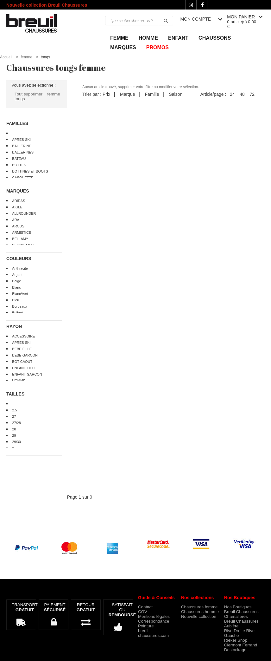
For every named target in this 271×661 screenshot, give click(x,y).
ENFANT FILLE (24, 368)
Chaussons (215, 38)
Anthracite (20, 268)
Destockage (235, 649)
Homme (148, 38)
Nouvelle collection (198, 616)
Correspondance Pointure (153, 623)
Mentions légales (154, 616)
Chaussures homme (200, 611)
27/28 (16, 423)
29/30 (16, 442)
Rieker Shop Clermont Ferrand (240, 642)
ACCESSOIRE (23, 336)
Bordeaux (19, 306)
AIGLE (17, 207)
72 (252, 94)
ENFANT (178, 38)
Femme (119, 38)
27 (14, 416)
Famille (152, 94)
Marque (127, 94)
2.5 (14, 410)
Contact (145, 607)
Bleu (15, 300)
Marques (123, 47)
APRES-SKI (21, 139)
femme (26, 57)
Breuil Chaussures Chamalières (241, 614)
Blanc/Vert (20, 294)
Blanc (16, 287)
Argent (17, 275)
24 (232, 94)
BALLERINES (23, 152)
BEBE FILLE (22, 349)
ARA (15, 220)
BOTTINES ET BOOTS (30, 171)
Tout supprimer (28, 94)
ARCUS (18, 226)
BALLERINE (21, 146)
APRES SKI (21, 342)
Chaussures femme (199, 607)
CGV (142, 611)
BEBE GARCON (25, 355)
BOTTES (19, 165)
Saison (175, 94)
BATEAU (19, 158)
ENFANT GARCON (27, 374)
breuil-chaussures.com (153, 633)
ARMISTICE (21, 232)
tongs (20, 98)
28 (14, 429)
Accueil (6, 57)
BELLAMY (20, 239)
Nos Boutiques (238, 607)
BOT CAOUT (22, 361)
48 (242, 94)
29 (14, 435)
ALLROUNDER (24, 213)
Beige (16, 281)
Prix (106, 94)
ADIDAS (18, 201)
